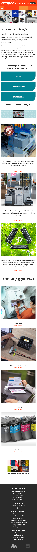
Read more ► (18, 171)
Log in (32, 8)
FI (27, 3)
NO (25, 3)
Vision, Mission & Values (18, 516)
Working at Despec (18, 527)
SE (22, 3)
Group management (19, 525)
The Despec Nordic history (18, 522)
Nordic (32, 3)
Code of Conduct (18, 518)
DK (20, 3)
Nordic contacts (18, 535)
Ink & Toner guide (18, 537)
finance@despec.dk (18, 508)
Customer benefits (18, 514)
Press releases (18, 539)
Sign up (23, 8)
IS (29, 3)
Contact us (18, 533)
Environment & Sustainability (18, 520)
